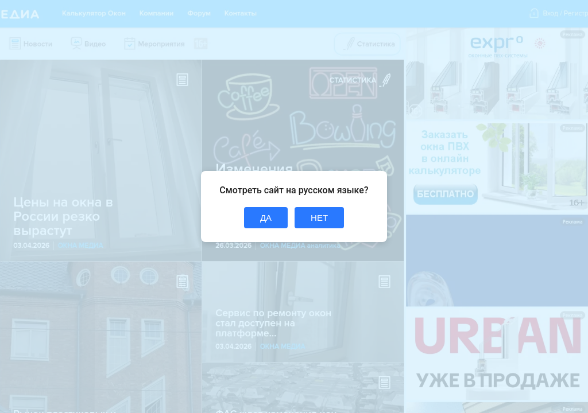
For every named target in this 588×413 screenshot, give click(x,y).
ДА (266, 218)
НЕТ (319, 218)
